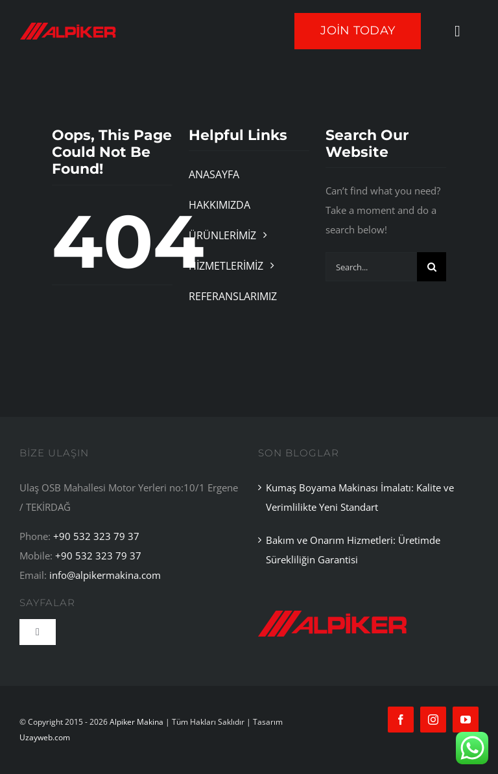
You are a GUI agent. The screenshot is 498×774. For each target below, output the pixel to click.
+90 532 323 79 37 (96, 536)
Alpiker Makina (136, 721)
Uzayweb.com (44, 737)
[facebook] (401, 720)
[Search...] (372, 266)
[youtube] (466, 720)
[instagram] (433, 720)
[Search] (431, 266)
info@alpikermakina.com (105, 575)
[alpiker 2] (332, 602)
